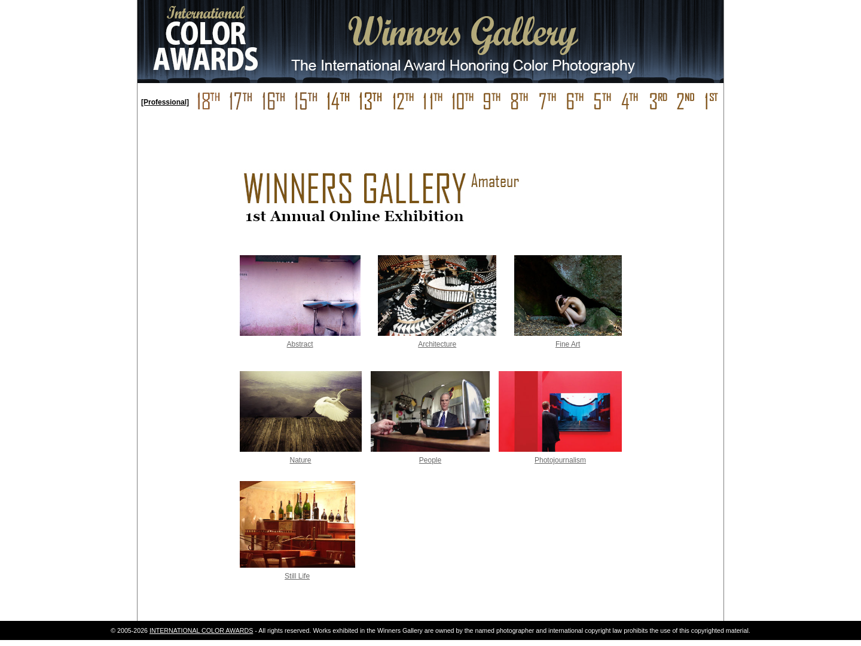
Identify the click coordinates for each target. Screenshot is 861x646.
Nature (301, 460)
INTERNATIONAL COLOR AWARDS (201, 630)
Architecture (437, 344)
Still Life (297, 576)
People (430, 460)
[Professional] (165, 102)
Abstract (300, 344)
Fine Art (567, 344)
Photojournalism (560, 460)
